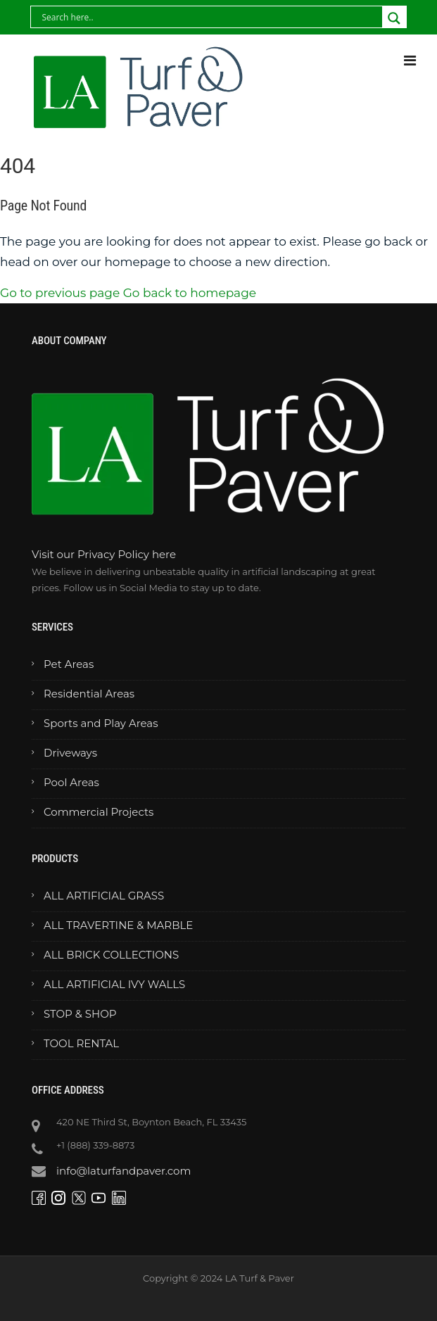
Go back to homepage (189, 293)
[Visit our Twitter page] (80, 1196)
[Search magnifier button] (394, 18)
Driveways (70, 752)
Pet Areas (69, 664)
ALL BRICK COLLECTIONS (111, 954)
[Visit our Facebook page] (40, 1196)
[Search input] (119, 16)
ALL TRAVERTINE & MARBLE (118, 925)
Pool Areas (71, 782)
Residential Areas (89, 693)
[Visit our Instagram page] (60, 1196)
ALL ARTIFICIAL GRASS (104, 895)
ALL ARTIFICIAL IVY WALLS (114, 984)
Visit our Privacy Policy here (104, 554)
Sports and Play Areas (101, 723)
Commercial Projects (98, 811)
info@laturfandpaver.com (123, 1170)
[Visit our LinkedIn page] (120, 1196)
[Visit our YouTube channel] (100, 1196)
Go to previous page (60, 293)
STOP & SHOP (80, 1013)
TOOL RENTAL (81, 1043)
